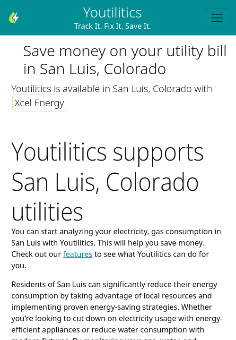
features (77, 254)
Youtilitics (112, 12)
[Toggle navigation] (217, 17)
